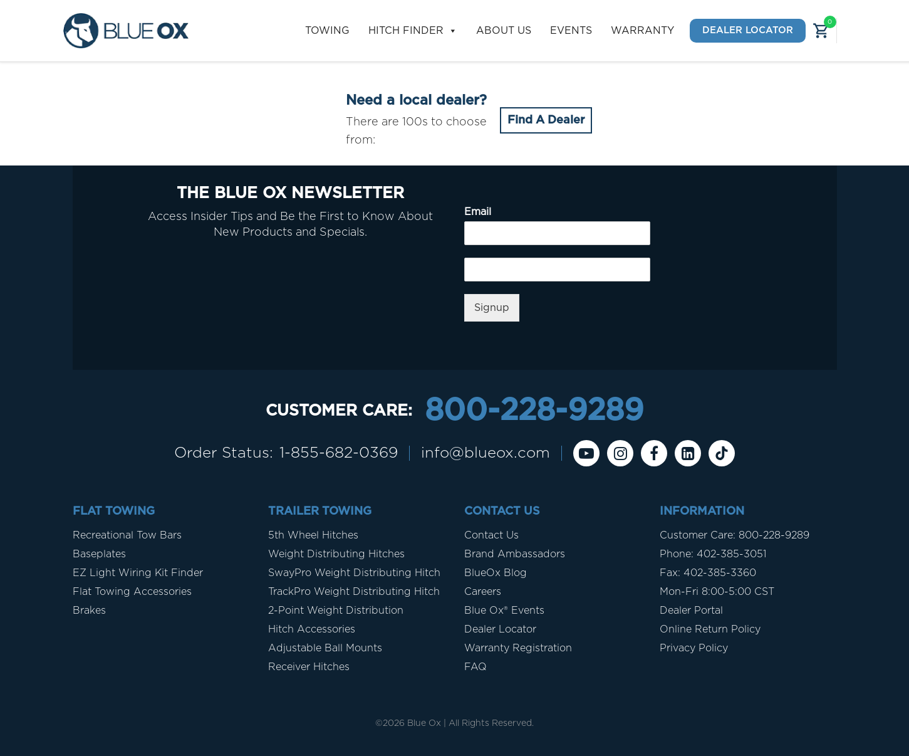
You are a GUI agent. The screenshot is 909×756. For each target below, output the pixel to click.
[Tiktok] (722, 453)
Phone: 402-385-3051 (713, 554)
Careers (482, 592)
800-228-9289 (534, 411)
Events (571, 31)
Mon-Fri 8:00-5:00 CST (717, 592)
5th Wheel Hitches (313, 535)
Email (477, 212)
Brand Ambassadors (514, 554)
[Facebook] (654, 453)
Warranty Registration (518, 648)
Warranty (642, 31)
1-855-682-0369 (338, 453)
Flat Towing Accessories (132, 592)
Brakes (89, 611)
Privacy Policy (694, 648)
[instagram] (620, 453)
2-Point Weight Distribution (335, 611)
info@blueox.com (485, 453)
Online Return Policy (710, 629)
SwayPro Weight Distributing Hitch (354, 573)
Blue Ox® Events (504, 611)
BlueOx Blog (495, 573)
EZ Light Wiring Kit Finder (138, 573)
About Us (503, 31)
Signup (491, 308)
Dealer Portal (691, 611)
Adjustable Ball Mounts (325, 648)
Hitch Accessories (311, 629)
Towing (327, 31)
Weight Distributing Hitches (336, 554)
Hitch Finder (412, 31)
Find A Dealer (545, 120)
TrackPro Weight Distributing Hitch (354, 592)
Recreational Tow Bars (127, 535)
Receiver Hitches (309, 667)
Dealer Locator (747, 30)
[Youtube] (586, 453)
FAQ (475, 667)
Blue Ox (424, 723)
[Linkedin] (688, 453)
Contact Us (491, 535)
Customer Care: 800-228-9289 (734, 535)
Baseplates (99, 554)
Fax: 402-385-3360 (708, 573)
